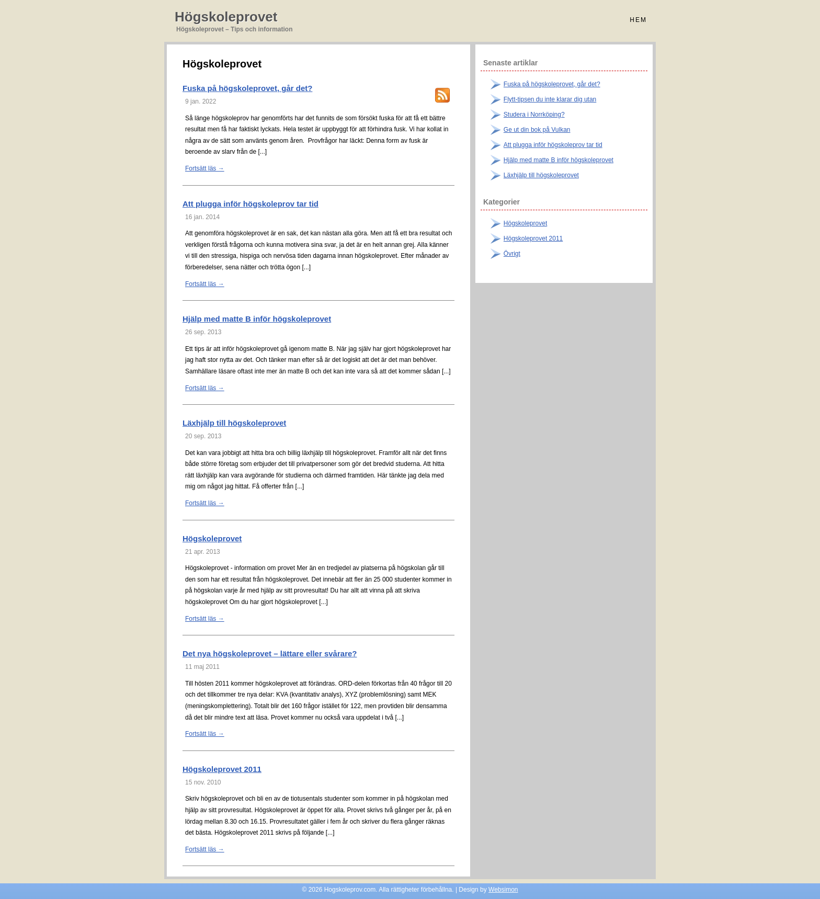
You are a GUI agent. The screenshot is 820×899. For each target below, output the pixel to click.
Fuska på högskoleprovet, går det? (247, 88)
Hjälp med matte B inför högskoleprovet (257, 318)
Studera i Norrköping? (534, 114)
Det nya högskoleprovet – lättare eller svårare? (270, 653)
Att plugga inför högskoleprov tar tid (250, 203)
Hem (638, 20)
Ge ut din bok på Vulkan (537, 129)
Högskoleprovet (226, 17)
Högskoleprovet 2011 (222, 769)
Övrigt (512, 253)
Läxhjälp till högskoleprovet (234, 422)
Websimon (503, 889)
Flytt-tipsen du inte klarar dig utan (550, 99)
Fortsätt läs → (204, 168)
